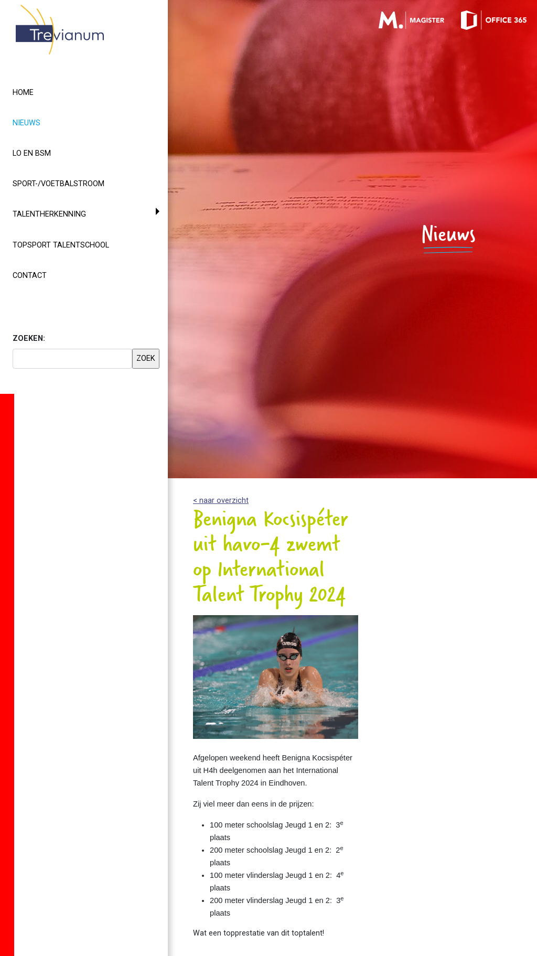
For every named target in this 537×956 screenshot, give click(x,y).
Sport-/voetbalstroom (58, 183)
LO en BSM (32, 153)
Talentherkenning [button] (49, 214)
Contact (30, 275)
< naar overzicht (221, 500)
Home (23, 92)
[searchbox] (72, 359)
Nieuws (45, 122)
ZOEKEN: (29, 338)
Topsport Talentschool (61, 245)
